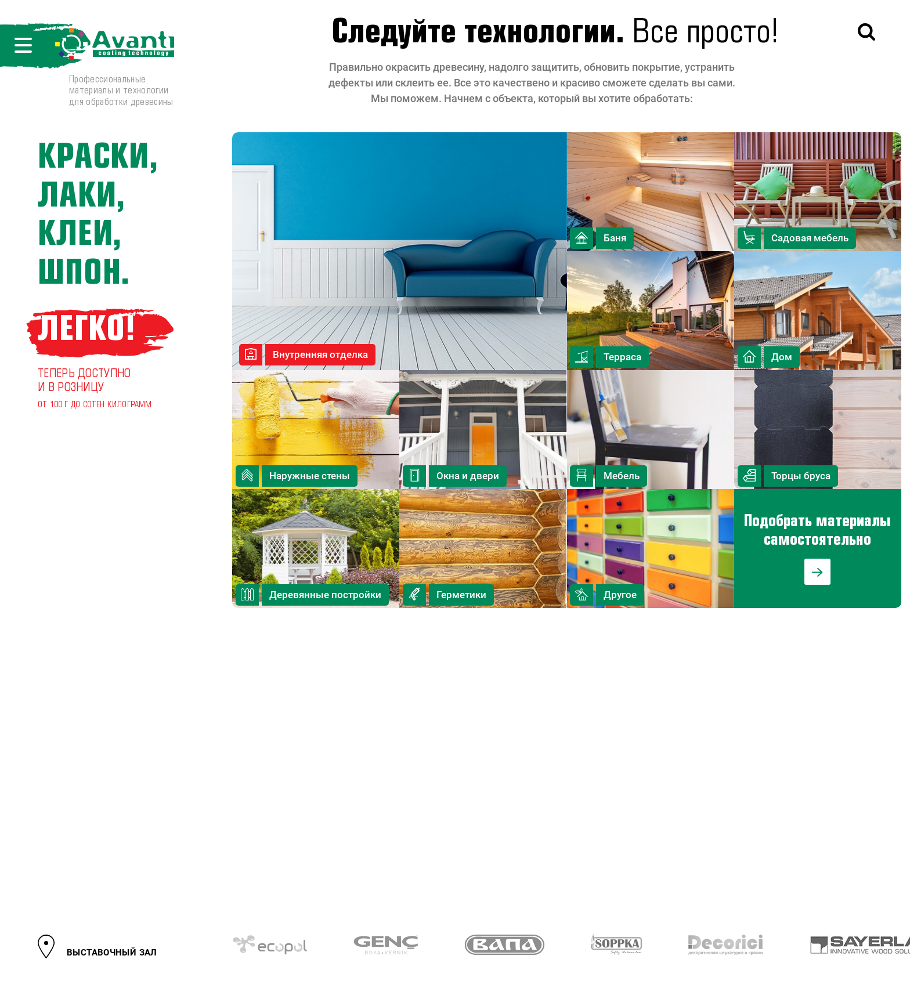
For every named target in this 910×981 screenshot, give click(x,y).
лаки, (81, 197)
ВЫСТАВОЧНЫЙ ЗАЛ (112, 952)
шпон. (84, 274)
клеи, (80, 235)
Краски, (98, 158)
